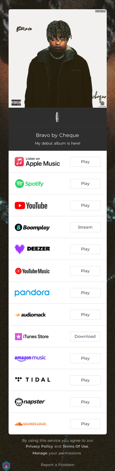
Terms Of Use (75, 446)
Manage (40, 453)
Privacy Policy (39, 446)
